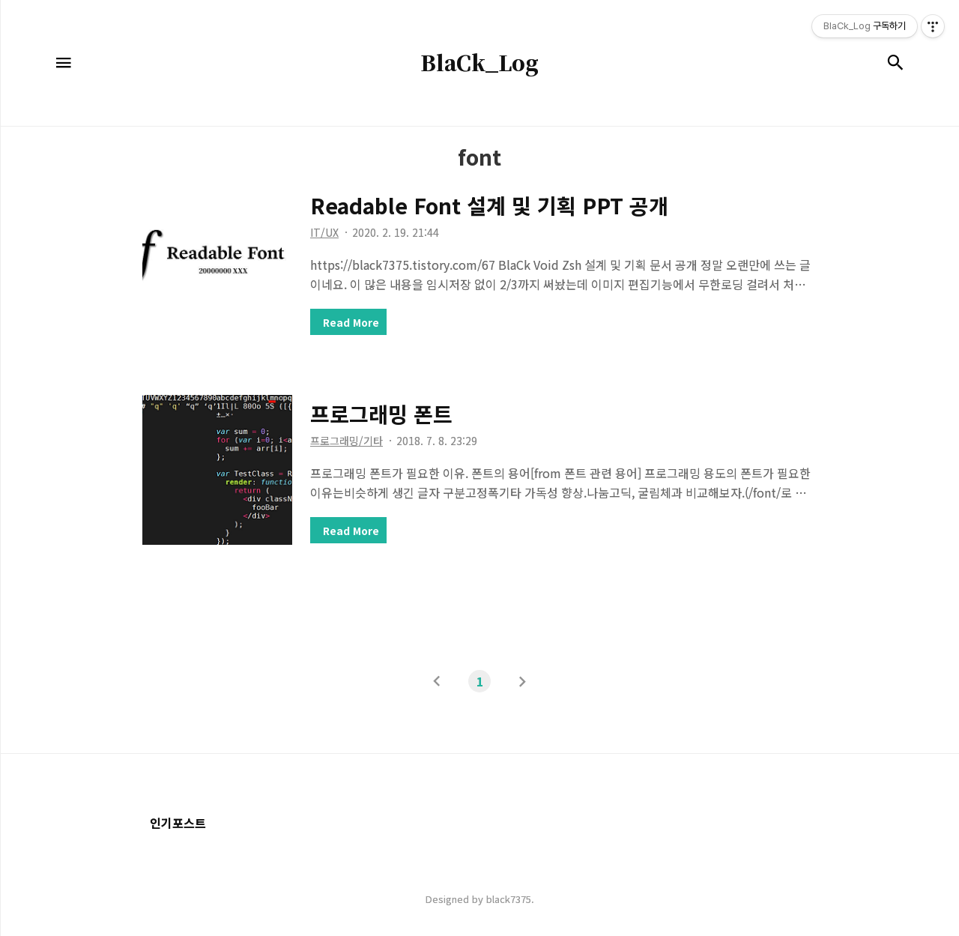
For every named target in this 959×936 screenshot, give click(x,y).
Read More (351, 322)
